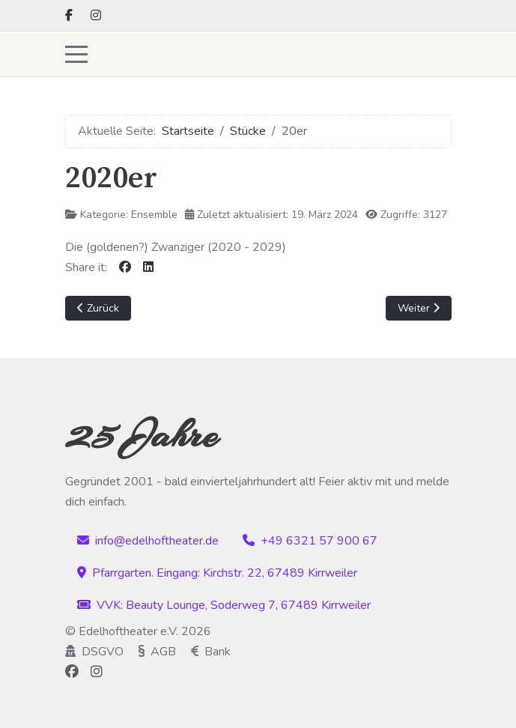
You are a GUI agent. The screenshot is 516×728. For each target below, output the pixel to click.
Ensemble (154, 214)
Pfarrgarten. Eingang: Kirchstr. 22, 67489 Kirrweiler (217, 573)
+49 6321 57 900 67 (310, 541)
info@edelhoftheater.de (148, 541)
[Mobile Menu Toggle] (76, 54)
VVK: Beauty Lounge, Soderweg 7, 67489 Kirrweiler (224, 605)
